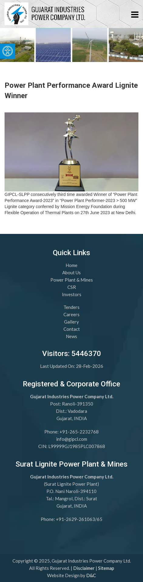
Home (71, 265)
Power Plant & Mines (71, 279)
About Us (71, 272)
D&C (91, 575)
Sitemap (106, 568)
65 (99, 519)
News (71, 336)
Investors (71, 294)
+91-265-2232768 (79, 431)
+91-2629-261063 (75, 519)
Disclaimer (84, 568)
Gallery (71, 321)
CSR (71, 287)
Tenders (71, 307)
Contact (71, 329)
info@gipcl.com (71, 439)
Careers (71, 314)
